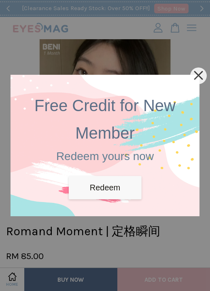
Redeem (105, 187)
